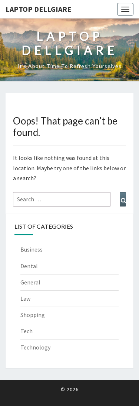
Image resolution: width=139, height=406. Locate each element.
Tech (26, 331)
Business (31, 249)
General (30, 282)
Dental (29, 266)
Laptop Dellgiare (38, 9)
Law (25, 298)
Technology (35, 347)
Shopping (32, 314)
